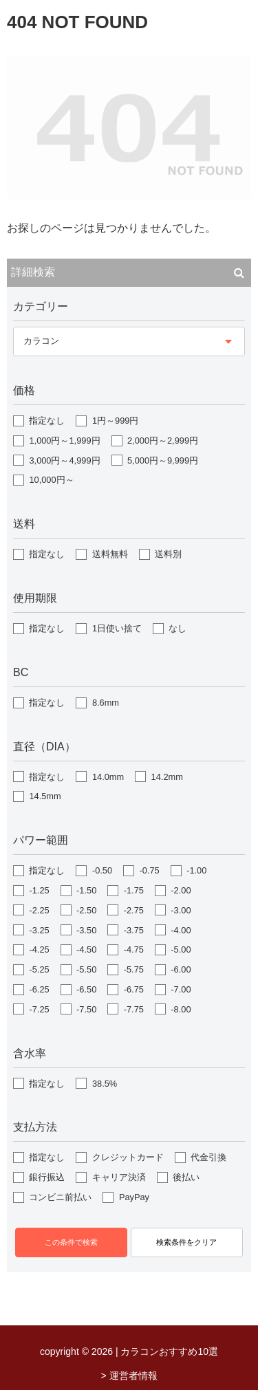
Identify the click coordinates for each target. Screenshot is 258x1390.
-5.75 (134, 969)
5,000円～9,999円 (162, 460)
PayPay (134, 1197)
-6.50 (86, 989)
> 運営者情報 (128, 1375)
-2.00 (181, 890)
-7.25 (39, 1009)
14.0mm (108, 777)
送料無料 (110, 554)
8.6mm (105, 702)
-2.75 (134, 910)
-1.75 (134, 890)
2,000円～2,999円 (162, 440)
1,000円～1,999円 (64, 440)
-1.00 (196, 870)
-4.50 (86, 949)
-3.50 (86, 930)
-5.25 (39, 969)
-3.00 (181, 910)
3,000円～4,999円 (64, 460)
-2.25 (39, 910)
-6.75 (134, 989)
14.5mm (45, 796)
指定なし (47, 420)
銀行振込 (47, 1177)
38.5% (104, 1083)
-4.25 (39, 949)
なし (177, 628)
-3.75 (134, 930)
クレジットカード (128, 1157)
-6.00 (181, 969)
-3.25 (39, 930)
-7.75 (134, 1009)
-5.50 (86, 969)
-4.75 (134, 949)
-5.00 (181, 949)
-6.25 (39, 989)
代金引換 (208, 1157)
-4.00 (181, 930)
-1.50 (86, 890)
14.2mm (167, 777)
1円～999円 (115, 420)
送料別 (168, 554)
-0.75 (150, 870)
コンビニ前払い (60, 1197)
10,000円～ (51, 480)
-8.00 (181, 1009)
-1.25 (39, 890)
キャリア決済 (119, 1177)
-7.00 (181, 989)
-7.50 (86, 1009)
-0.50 (102, 870)
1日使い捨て (117, 628)
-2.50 (86, 910)
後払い (186, 1177)
